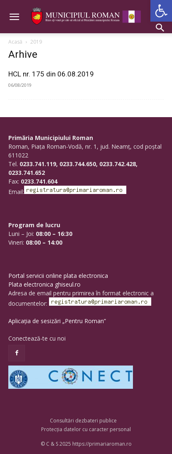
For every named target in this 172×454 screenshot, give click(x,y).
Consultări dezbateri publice (83, 420)
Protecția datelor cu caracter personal (86, 429)
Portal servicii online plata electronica (58, 276)
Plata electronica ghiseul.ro (44, 284)
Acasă (15, 41)
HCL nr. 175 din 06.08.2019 (51, 74)
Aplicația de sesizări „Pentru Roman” (57, 321)
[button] (161, 11)
